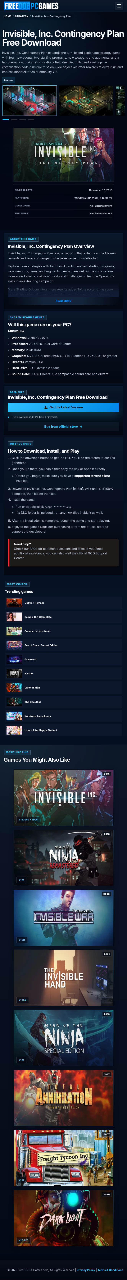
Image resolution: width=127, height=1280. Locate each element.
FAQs (33, 549)
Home (7, 16)
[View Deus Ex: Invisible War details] (63, 918)
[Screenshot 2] (86, 100)
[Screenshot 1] (29, 100)
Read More (63, 300)
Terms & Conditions (110, 1270)
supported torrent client (92, 476)
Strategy (22, 16)
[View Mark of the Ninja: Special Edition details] (63, 1038)
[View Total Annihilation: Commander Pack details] (63, 1098)
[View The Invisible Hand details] (63, 978)
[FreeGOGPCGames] (31, 6)
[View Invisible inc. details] (63, 798)
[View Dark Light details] (63, 1218)
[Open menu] (119, 6)
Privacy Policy (86, 1270)
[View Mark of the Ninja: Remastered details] (63, 858)
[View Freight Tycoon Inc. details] (63, 1158)
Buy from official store (61, 426)
